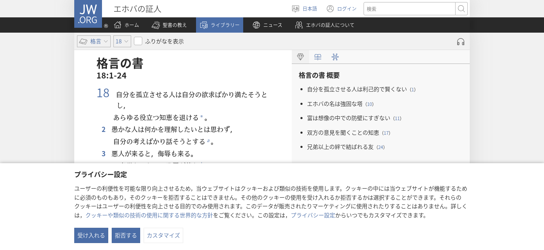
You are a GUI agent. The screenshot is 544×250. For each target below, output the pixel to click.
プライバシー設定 (313, 215)
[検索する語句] (410, 8)
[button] (169, 25)
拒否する (126, 235)
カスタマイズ (163, 235)
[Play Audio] (460, 41)
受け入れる (91, 235)
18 (104, 92)
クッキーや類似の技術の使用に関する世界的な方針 (149, 215)
